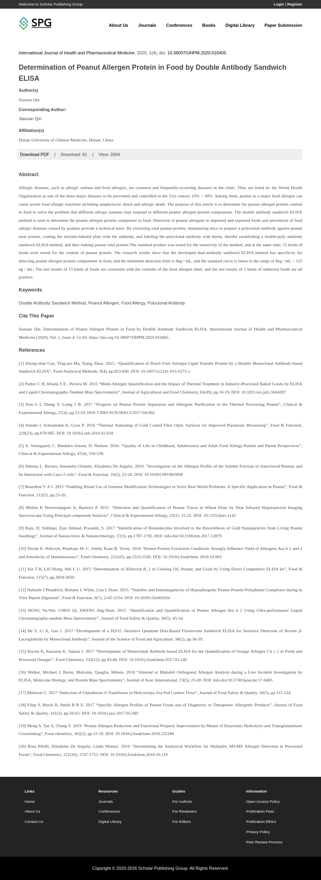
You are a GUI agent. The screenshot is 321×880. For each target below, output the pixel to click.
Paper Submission (283, 25)
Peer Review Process (264, 842)
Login (279, 4)
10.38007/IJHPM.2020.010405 (196, 52)
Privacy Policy (258, 832)
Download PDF (34, 154)
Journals (147, 25)
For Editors (182, 821)
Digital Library (239, 25)
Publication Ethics (261, 821)
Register (294, 4)
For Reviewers (185, 811)
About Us (118, 25)
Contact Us (34, 821)
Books (209, 25)
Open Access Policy (263, 801)
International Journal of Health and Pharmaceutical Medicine (77, 52)
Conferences (179, 25)
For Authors (182, 801)
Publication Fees (260, 811)
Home (30, 801)
